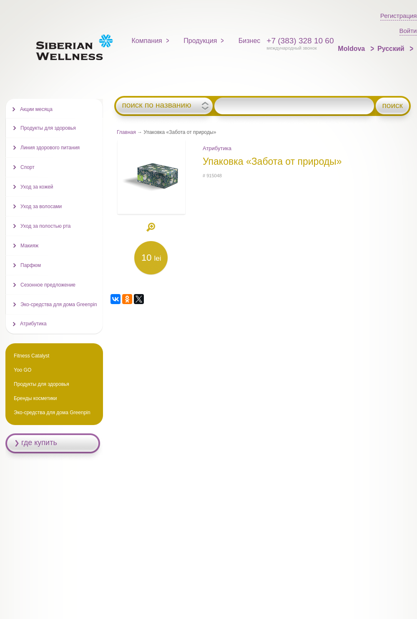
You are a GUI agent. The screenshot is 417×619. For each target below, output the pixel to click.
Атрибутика (217, 148)
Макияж (29, 246)
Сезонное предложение (47, 285)
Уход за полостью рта (45, 226)
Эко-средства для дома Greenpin (58, 304)
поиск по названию (156, 105)
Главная (126, 132)
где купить (39, 442)
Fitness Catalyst (31, 356)
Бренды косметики (35, 398)
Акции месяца (36, 109)
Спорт (27, 167)
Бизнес (250, 40)
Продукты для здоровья (48, 128)
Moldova (352, 48)
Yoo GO (22, 370)
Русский (391, 48)
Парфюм (30, 265)
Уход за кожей (36, 187)
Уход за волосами (41, 206)
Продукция (200, 40)
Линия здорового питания (50, 148)
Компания (147, 40)
